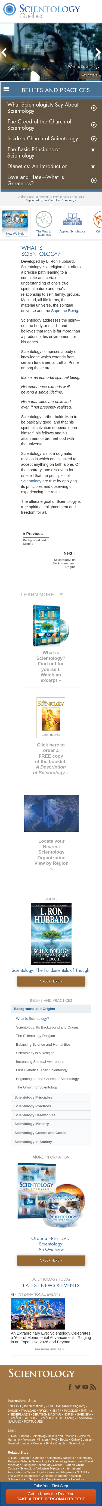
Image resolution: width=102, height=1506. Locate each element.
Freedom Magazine (61, 1472)
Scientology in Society (33, 1142)
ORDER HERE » (51, 981)
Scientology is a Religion (35, 1053)
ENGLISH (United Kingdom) (66, 1406)
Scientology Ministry (31, 1124)
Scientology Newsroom (67, 1461)
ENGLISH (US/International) (26, 1406)
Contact (38, 1443)
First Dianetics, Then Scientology (41, 1070)
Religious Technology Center (43, 1464)
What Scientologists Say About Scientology (43, 108)
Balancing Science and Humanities (43, 1044)
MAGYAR (54, 1414)
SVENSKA (84, 1414)
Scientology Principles (33, 1097)
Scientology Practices (32, 1106)
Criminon (47, 1475)
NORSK (69, 1414)
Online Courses (81, 1439)
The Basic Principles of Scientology (33, 153)
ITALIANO (14, 1421)
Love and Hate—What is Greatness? (35, 180)
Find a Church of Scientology (65, 1443)
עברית (44, 1410)
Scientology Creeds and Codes (40, 1133)
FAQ (54, 1439)
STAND (82, 1472)
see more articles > (49, 1349)
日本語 (56, 1410)
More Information (19, 1443)
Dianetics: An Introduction (37, 166)
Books (64, 1439)
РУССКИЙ (71, 1410)
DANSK (13, 1410)
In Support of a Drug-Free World (47, 1479)
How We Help (15, 234)
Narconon (62, 1475)
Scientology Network (60, 1457)
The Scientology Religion (35, 1036)
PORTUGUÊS (33, 1421)
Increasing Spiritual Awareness (40, 1062)
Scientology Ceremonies (34, 1115)
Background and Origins (34, 1009)
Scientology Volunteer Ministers (41, 1468)
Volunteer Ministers (36, 1439)
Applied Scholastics (72, 221)
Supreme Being (64, 311)
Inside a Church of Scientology (42, 139)
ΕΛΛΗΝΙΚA (84, 1418)
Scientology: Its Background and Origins (47, 1027)
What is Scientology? (32, 1019)
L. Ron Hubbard (18, 1436)
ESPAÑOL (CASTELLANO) (56, 1418)
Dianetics (38, 1457)
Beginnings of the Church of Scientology (47, 1079)
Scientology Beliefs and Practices (54, 1436)
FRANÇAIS (28, 1410)
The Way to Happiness (43, 222)
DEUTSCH (40, 1414)
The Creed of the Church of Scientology (39, 125)
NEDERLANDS (20, 1414)
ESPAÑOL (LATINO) (21, 1418)
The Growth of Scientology (37, 1087)
